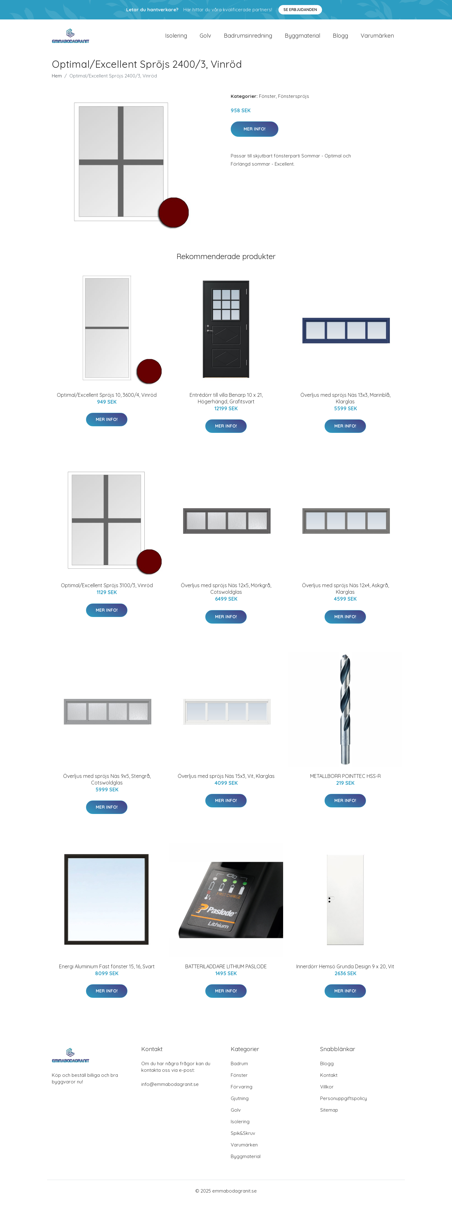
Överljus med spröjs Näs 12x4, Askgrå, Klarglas (345, 594)
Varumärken (377, 38)
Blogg (340, 38)
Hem (57, 81)
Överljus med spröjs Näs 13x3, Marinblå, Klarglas (345, 403)
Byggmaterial (302, 38)
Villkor (327, 1092)
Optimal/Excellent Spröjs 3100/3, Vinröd (107, 591)
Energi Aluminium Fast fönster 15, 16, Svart (107, 972)
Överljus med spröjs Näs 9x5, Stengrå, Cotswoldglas (107, 784)
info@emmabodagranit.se (170, 1090)
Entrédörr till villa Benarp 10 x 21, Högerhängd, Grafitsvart (226, 403)
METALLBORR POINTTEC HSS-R (345, 781)
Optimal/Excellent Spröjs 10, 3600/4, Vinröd (107, 400)
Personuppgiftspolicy (343, 1104)
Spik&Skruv (243, 1138)
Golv (205, 38)
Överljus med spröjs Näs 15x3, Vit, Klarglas (226, 781)
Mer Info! (255, 134)
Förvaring (241, 1092)
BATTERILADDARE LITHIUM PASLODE (226, 972)
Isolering (176, 38)
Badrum (239, 1069)
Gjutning (240, 1104)
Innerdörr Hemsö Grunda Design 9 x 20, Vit (345, 972)
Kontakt (328, 1080)
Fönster (267, 101)
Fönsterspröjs (293, 101)
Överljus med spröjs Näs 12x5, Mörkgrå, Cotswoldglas (226, 594)
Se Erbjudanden (300, 9)
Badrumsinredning (248, 38)
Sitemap (329, 1115)
